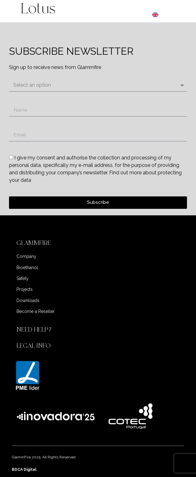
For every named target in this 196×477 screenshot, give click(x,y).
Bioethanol (27, 267)
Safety (22, 278)
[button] (98, 243)
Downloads (28, 300)
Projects (24, 289)
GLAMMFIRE (33, 243)
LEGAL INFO (33, 346)
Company (26, 256)
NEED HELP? (34, 329)
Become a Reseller (35, 311)
